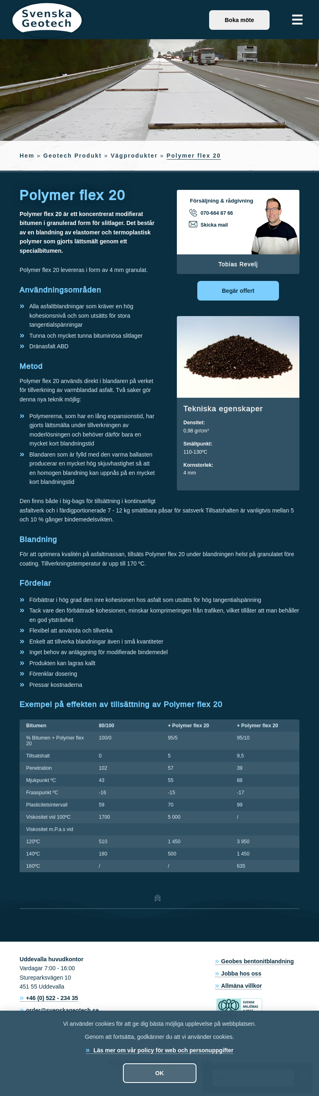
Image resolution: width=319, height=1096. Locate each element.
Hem (27, 155)
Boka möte (239, 20)
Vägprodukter (134, 155)
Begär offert (238, 290)
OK (159, 1073)
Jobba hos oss (241, 973)
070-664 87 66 (211, 213)
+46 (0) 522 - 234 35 (52, 998)
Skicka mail (209, 224)
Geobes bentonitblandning (257, 961)
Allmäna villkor (241, 985)
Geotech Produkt (72, 155)
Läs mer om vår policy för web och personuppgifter (163, 1050)
